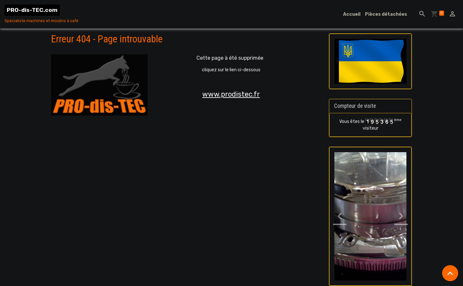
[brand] (41, 14)
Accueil (351, 14)
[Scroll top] (450, 273)
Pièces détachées (386, 14)
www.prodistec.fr (231, 94)
